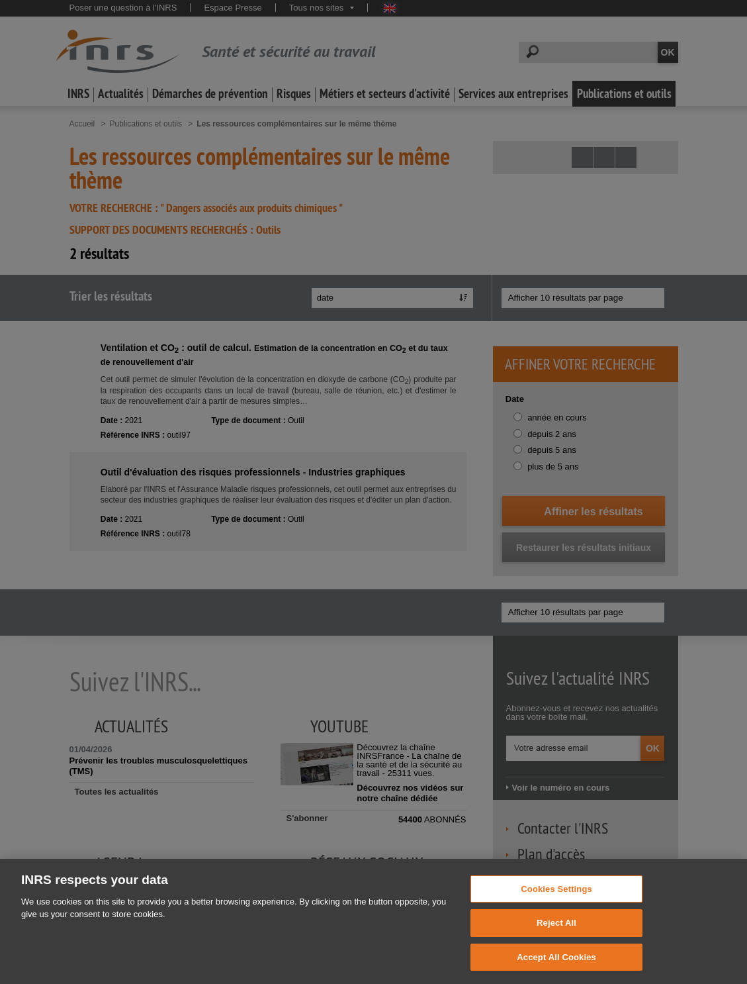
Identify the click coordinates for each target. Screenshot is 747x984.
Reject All (556, 938)
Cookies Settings (556, 904)
